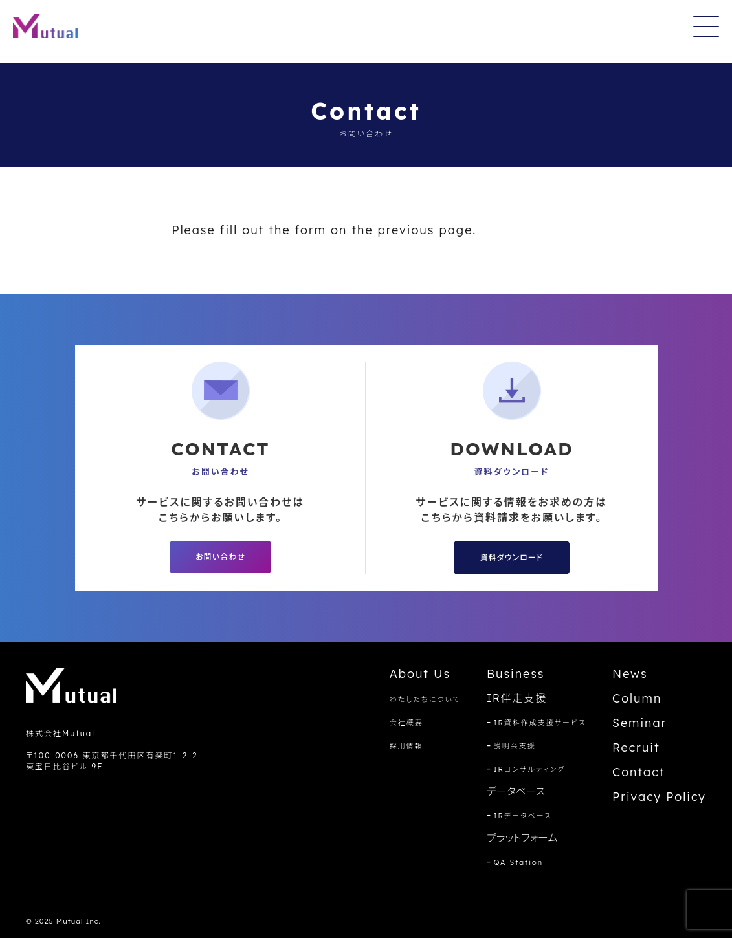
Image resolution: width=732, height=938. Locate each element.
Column (636, 698)
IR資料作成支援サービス (540, 722)
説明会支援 (515, 745)
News (630, 673)
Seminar (639, 722)
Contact (638, 772)
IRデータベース (523, 815)
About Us (420, 673)
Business (516, 673)
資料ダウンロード (511, 557)
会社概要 (406, 722)
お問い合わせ (220, 557)
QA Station (518, 862)
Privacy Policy (659, 796)
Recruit (636, 747)
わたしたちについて (425, 699)
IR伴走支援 (517, 698)
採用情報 (406, 745)
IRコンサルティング (530, 769)
